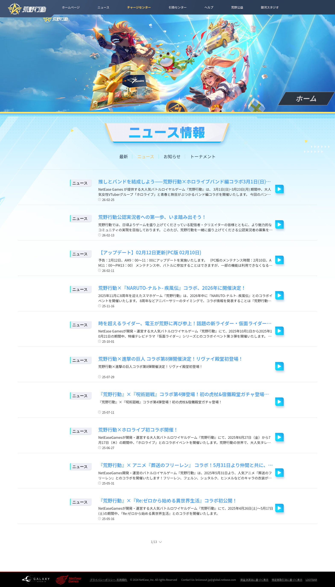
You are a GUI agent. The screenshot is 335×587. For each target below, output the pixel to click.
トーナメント (203, 156)
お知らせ (172, 156)
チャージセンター (139, 7)
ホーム (306, 98)
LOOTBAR (311, 579)
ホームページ (71, 7)
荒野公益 (237, 7)
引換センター (178, 7)
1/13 (157, 541)
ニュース (103, 7)
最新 (123, 156)
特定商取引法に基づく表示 (287, 579)
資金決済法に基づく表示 (254, 579)
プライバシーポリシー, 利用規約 (108, 579)
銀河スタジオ (270, 7)
